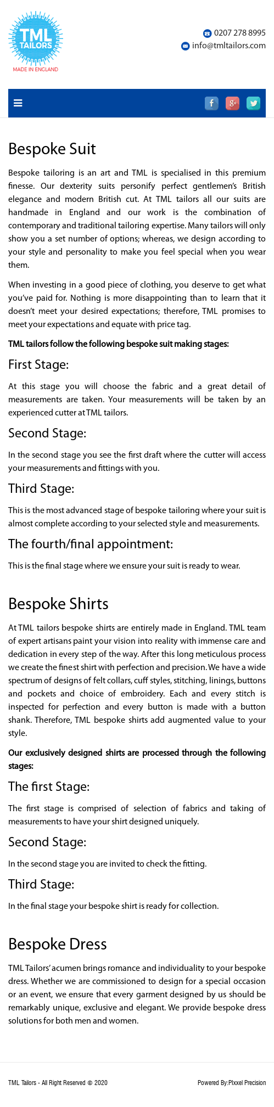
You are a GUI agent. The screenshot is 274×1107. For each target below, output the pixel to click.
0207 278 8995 (240, 33)
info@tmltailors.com (229, 46)
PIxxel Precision (247, 1083)
